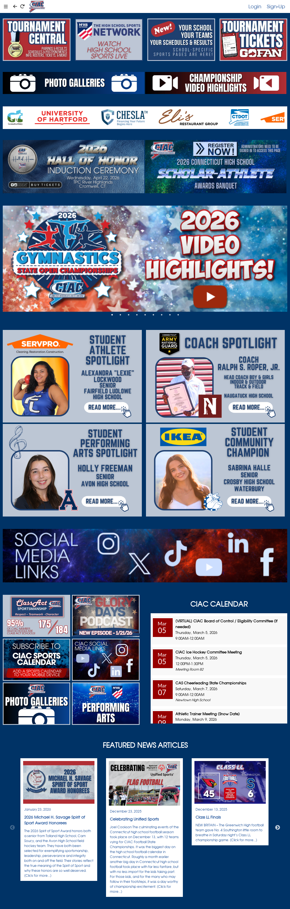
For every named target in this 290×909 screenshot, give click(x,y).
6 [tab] (153, 315)
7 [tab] (161, 315)
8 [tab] (170, 315)
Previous (12, 827)
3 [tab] (128, 315)
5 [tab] (145, 315)
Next (277, 827)
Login (254, 6)
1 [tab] (112, 315)
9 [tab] (178, 315)
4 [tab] (137, 315)
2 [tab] (120, 315)
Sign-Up (276, 6)
